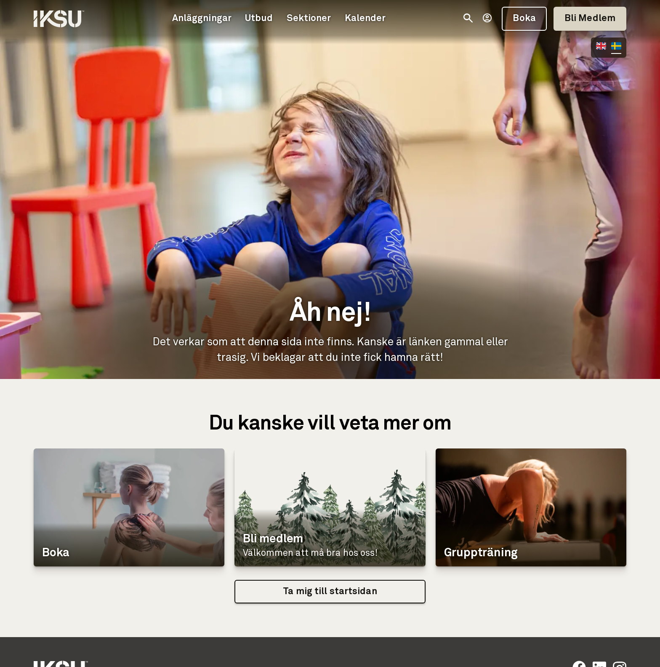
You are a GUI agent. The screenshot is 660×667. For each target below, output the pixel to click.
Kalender (365, 18)
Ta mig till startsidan (330, 591)
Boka (524, 18)
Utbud (259, 18)
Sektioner (309, 18)
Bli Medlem (589, 18)
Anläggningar (202, 18)
